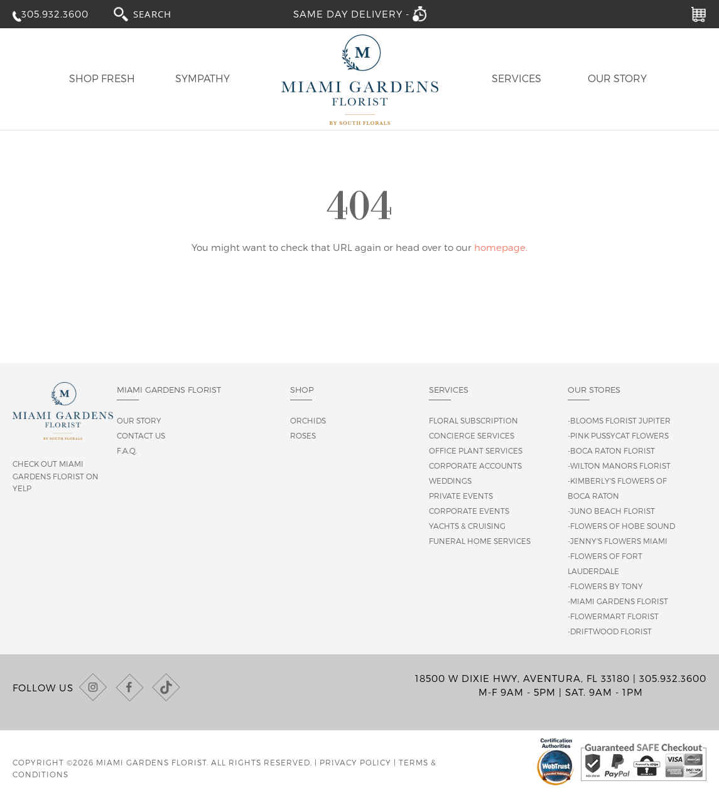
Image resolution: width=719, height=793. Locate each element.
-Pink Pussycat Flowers (618, 435)
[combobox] (164, 13)
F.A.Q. (127, 450)
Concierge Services (471, 435)
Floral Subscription (473, 420)
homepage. (500, 247)
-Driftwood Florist (610, 631)
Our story (139, 420)
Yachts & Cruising (467, 525)
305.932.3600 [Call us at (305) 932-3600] (672, 678)
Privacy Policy (355, 762)
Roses (303, 435)
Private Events (461, 495)
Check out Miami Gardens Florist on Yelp (56, 475)
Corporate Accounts (475, 465)
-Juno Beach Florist (611, 510)
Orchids (308, 420)
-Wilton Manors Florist (619, 465)
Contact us (141, 435)
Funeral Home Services (480, 540)
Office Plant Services (475, 450)
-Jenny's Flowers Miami (618, 540)
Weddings (450, 480)
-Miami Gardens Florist (618, 601)
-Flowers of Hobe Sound (621, 525)
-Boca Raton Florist (611, 450)
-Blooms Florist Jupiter (619, 420)
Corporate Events (469, 510)
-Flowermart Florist (613, 616)
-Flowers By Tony (605, 586)
